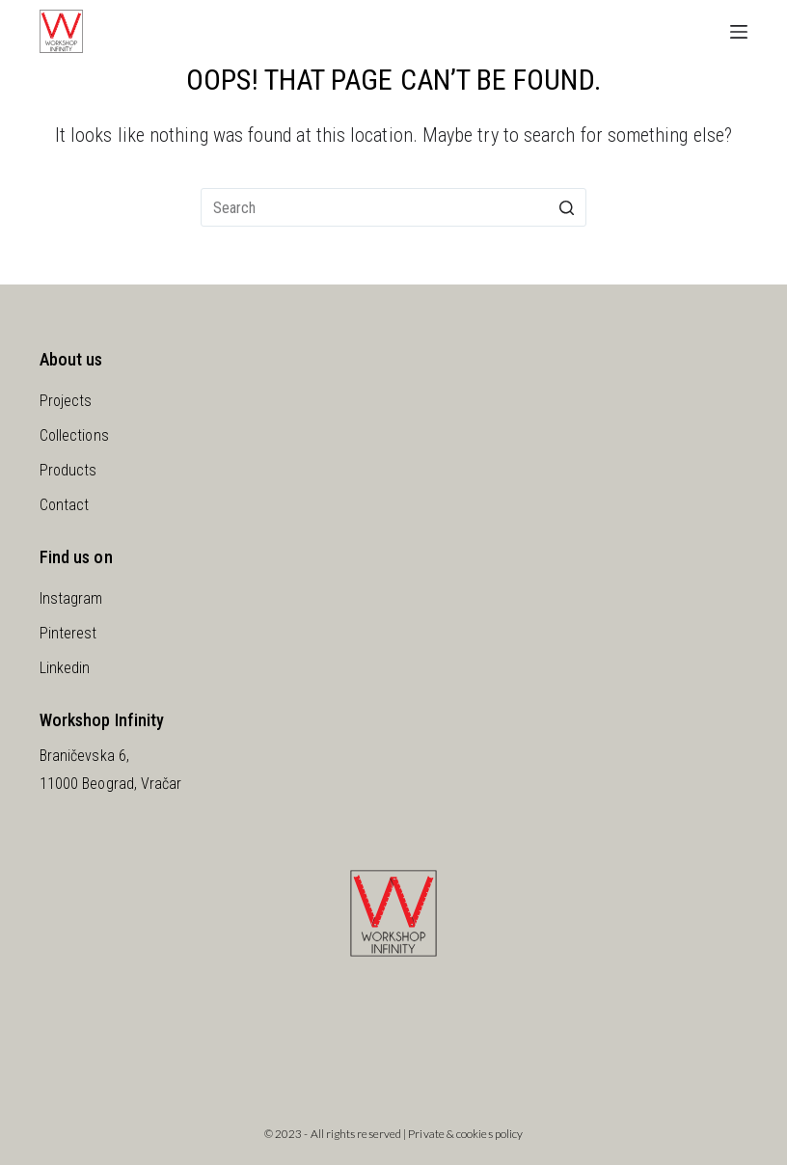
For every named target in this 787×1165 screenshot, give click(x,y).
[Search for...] (393, 207)
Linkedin (65, 668)
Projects (66, 401)
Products (68, 470)
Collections (74, 435)
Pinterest (68, 633)
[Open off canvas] (738, 32)
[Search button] (567, 207)
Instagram (71, 598)
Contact (65, 505)
